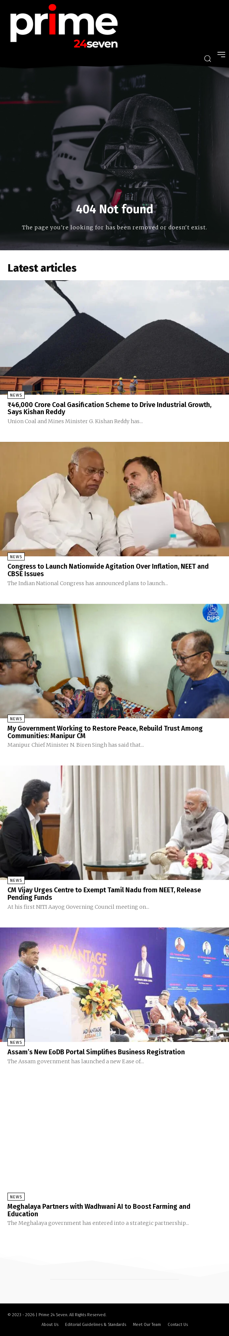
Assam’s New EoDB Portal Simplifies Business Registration (96, 1052)
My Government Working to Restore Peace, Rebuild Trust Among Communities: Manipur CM (105, 732)
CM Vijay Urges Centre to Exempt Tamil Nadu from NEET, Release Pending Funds (104, 894)
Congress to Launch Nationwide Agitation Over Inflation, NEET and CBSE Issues (108, 570)
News (16, 395)
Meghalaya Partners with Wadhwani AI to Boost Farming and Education (98, 1210)
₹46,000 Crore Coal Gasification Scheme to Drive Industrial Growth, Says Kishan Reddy (109, 408)
